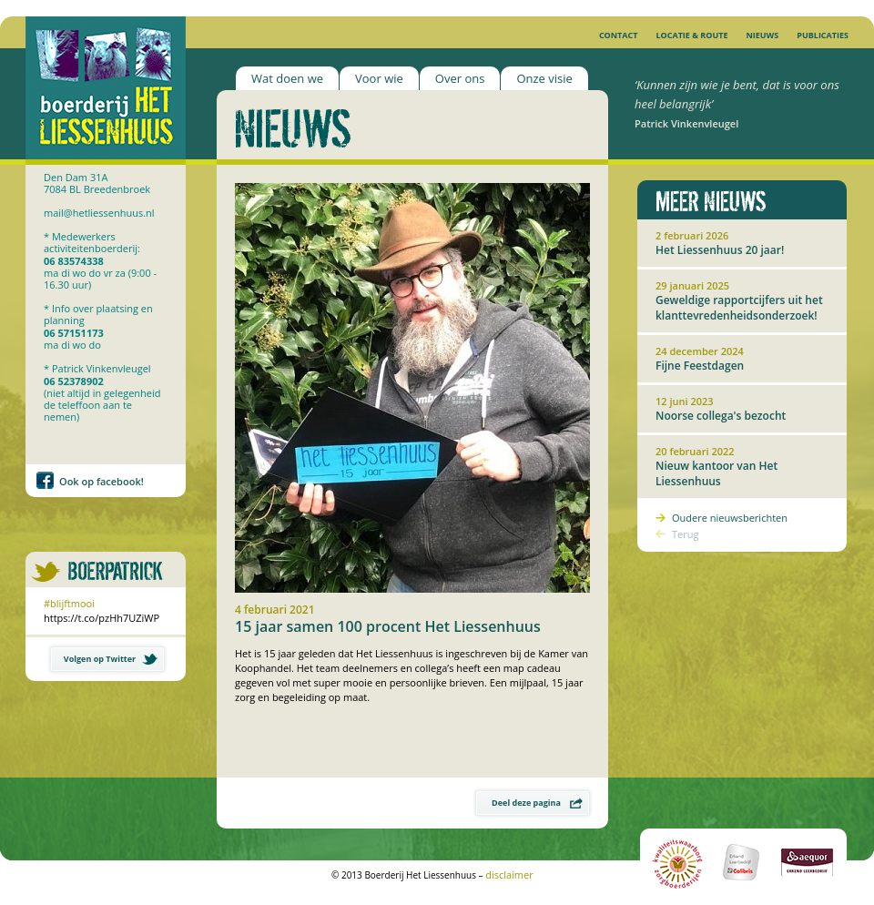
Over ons (460, 78)
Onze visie (544, 78)
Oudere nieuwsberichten (730, 517)
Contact (618, 35)
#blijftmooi (69, 603)
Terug (685, 534)
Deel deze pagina (537, 802)
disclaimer (509, 874)
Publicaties (823, 35)
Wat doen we (287, 78)
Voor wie (379, 78)
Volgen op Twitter (111, 659)
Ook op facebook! (101, 481)
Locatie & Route (691, 35)
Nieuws (762, 35)
